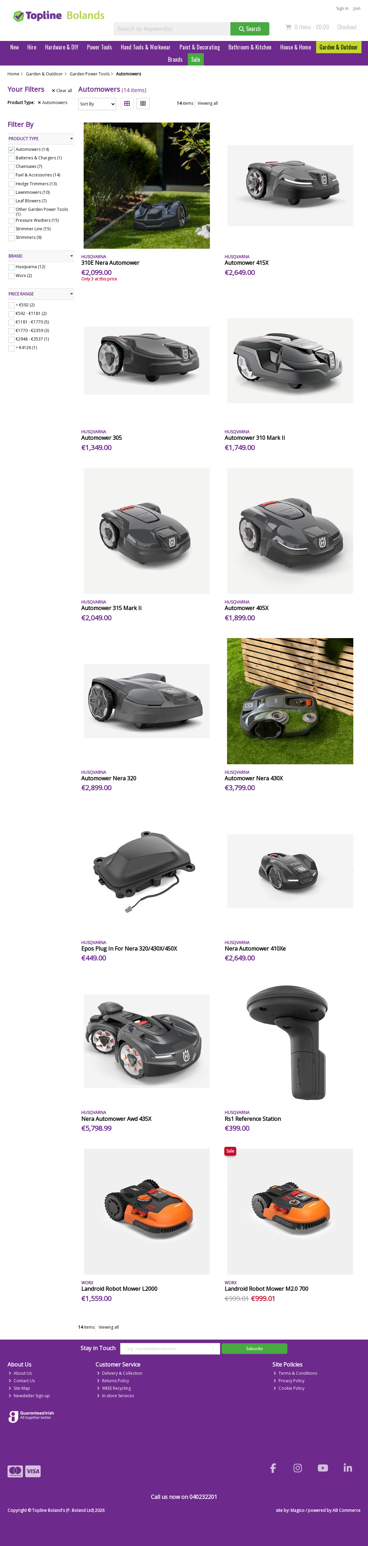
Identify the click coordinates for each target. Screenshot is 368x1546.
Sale (195, 59)
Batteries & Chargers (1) (39, 158)
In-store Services (115, 1396)
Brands (175, 59)
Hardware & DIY (62, 47)
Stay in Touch (98, 1348)
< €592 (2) (25, 304)
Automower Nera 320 (108, 778)
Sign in (342, 8)
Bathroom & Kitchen (249, 47)
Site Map (19, 1388)
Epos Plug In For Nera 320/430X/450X (129, 948)
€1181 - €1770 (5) (32, 322)
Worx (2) (24, 275)
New (14, 47)
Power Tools (99, 47)
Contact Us (22, 1381)
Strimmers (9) (28, 237)
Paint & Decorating (200, 47)
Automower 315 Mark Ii (111, 608)
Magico (298, 1510)
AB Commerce (346, 1510)
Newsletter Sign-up (29, 1396)
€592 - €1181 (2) (31, 313)
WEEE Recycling (114, 1388)
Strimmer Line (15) (33, 229)
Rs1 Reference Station (253, 1119)
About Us (20, 1373)
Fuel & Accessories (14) (38, 175)
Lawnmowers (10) (32, 192)
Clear (62, 90)
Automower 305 (101, 438)
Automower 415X (246, 262)
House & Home (295, 47)
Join (356, 8)
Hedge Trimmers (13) (36, 183)
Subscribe (254, 1348)
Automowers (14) (32, 149)
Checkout (347, 27)
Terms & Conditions (295, 1373)
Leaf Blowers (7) (31, 201)
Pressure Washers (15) (37, 220)
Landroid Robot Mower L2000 (119, 1288)
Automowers (52, 102)
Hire (31, 47)
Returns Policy (113, 1381)
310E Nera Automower (110, 262)
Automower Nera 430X (254, 778)
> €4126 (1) (26, 347)
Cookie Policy (289, 1388)
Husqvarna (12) (30, 267)
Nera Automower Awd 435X (116, 1119)
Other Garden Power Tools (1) (42, 211)
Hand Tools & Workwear (146, 47)
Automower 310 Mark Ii (255, 438)
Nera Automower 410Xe (255, 948)
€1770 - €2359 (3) (32, 330)
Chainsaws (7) (29, 166)
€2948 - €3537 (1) (32, 339)
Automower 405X (246, 608)
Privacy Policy (289, 1381)
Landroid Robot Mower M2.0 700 (266, 1288)
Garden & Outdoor (339, 47)
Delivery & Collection (119, 1373)
